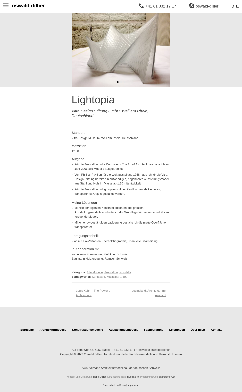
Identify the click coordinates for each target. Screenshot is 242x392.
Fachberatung (154, 329)
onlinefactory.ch (167, 376)
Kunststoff (98, 276)
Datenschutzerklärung (114, 385)
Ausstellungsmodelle (117, 272)
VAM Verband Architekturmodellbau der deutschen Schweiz (121, 365)
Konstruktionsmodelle (87, 329)
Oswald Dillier (28, 5)
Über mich (198, 329)
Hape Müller (99, 376)
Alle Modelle (95, 272)
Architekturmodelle (52, 329)
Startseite (27, 329)
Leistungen (177, 329)
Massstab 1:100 (117, 276)
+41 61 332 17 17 (160, 6)
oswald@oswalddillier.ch (154, 349)
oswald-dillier (207, 6)
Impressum (133, 385)
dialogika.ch (132, 376)
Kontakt (216, 329)
